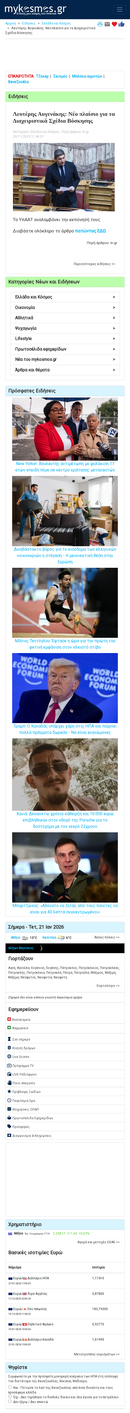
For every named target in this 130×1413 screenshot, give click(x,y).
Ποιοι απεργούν (21, 1082)
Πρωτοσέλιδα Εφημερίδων (30, 1117)
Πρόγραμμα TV (20, 1065)
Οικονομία (65, 307)
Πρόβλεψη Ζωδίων (24, 1091)
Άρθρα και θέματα (65, 369)
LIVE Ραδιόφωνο (21, 1074)
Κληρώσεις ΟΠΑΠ (23, 1109)
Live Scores (18, 1056)
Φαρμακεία (17, 1027)
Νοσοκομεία (18, 1019)
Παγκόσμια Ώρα (21, 1100)
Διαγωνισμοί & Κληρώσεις (29, 1135)
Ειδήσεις (29, 23)
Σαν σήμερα (18, 1039)
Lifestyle (65, 338)
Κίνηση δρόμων (21, 1047)
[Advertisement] (65, 56)
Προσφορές (18, 1126)
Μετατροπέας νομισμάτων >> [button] (97, 1354)
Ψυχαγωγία (65, 328)
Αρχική (10, 23)
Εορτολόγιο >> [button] (108, 986)
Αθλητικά (65, 317)
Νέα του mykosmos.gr (65, 359)
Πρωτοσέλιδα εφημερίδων (65, 349)
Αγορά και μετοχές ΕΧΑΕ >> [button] (98, 1242)
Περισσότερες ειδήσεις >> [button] (94, 264)
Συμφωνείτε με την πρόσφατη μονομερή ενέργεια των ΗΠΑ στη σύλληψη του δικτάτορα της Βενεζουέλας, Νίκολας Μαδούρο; (63, 1379)
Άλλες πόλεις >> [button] (107, 937)
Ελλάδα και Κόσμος (56, 23)
